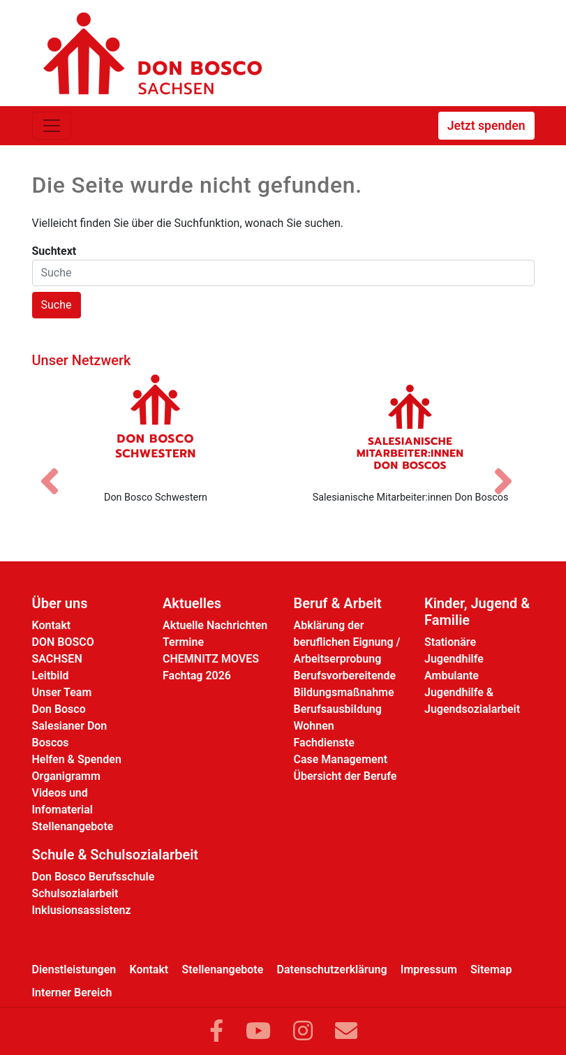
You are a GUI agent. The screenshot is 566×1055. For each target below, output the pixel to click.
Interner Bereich (72, 992)
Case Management (341, 759)
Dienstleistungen (74, 969)
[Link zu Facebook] (216, 1031)
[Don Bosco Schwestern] (156, 426)
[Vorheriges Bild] (56, 469)
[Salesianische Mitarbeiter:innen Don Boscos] (411, 426)
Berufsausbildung (338, 709)
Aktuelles (192, 603)
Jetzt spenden (486, 126)
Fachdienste (324, 742)
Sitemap (491, 969)
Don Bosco (59, 709)
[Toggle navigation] (51, 126)
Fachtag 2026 (197, 675)
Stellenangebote (73, 826)
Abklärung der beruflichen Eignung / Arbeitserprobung (347, 642)
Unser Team (62, 692)
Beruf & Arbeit (338, 603)
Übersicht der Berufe (345, 776)
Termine (183, 642)
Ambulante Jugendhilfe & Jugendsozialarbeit (472, 692)
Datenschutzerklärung (332, 969)
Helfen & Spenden (76, 759)
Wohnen (314, 725)
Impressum (429, 969)
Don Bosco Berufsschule (93, 876)
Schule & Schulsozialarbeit (115, 854)
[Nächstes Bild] (510, 469)
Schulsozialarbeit (75, 893)
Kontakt (51, 625)
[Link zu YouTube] (258, 1031)
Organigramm (66, 776)
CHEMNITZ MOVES (211, 658)
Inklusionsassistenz (81, 910)
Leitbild (50, 675)
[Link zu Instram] (303, 1031)
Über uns (60, 603)
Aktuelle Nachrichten (215, 625)
